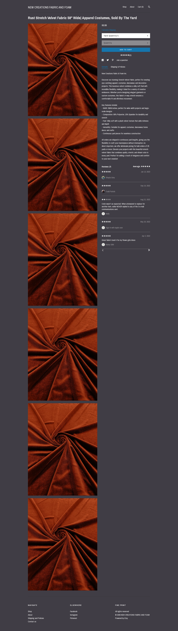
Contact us (32, 621)
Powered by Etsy (121, 618)
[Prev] (103, 250)
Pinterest (73, 618)
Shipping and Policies (36, 618)
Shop (124, 6)
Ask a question (122, 60)
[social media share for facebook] (103, 60)
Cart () (141, 6)
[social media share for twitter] (108, 60)
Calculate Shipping (109, 30)
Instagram (74, 614)
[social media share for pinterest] (113, 60)
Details (105, 66)
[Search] (149, 7)
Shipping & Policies (118, 66)
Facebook (73, 611)
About (132, 6)
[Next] (149, 250)
